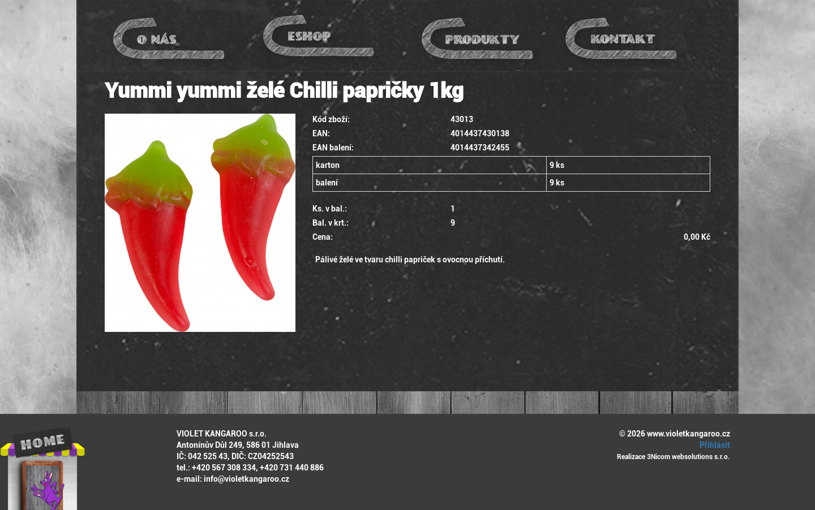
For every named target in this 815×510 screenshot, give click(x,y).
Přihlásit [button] (713, 445)
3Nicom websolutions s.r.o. (688, 457)
